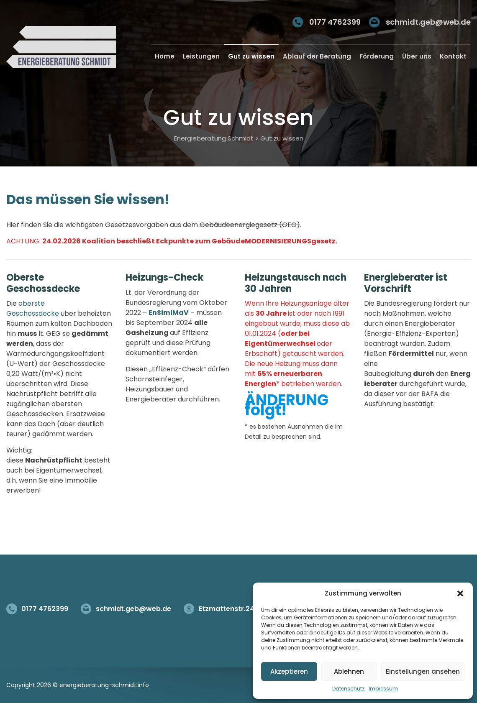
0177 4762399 (335, 22)
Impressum (383, 688)
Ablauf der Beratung (317, 56)
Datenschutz (348, 688)
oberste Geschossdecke (32, 308)
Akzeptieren (289, 671)
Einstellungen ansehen (423, 671)
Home (164, 56)
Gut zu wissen (251, 56)
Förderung (376, 56)
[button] (460, 593)
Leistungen (201, 56)
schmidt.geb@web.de (428, 22)
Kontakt (453, 56)
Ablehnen (349, 671)
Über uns (416, 56)
